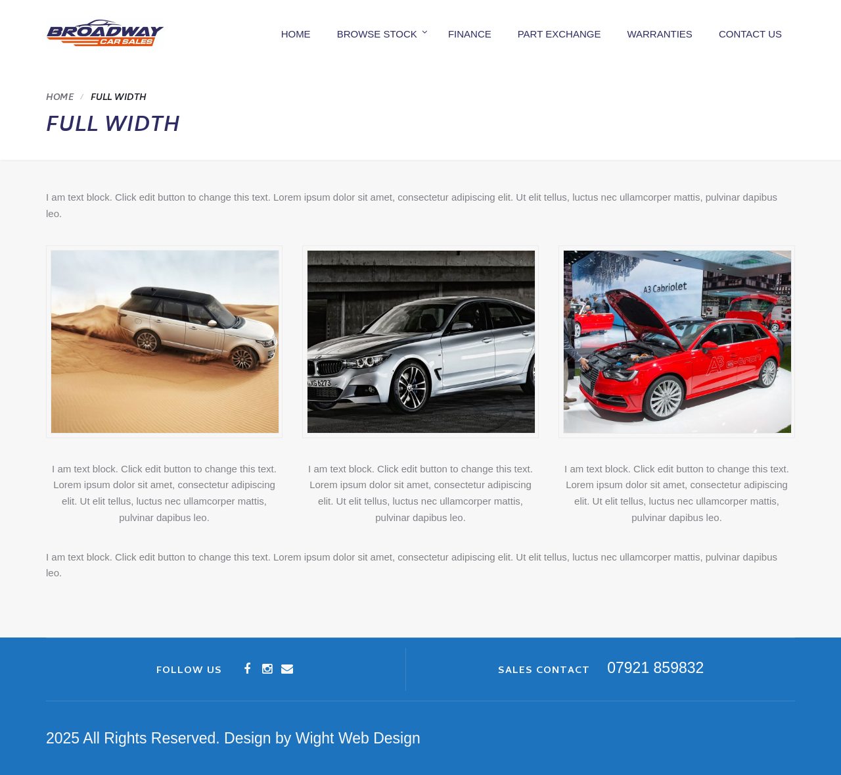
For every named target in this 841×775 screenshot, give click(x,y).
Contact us (750, 33)
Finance (469, 33)
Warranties (659, 33)
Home (296, 33)
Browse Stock (377, 33)
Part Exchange (559, 33)
